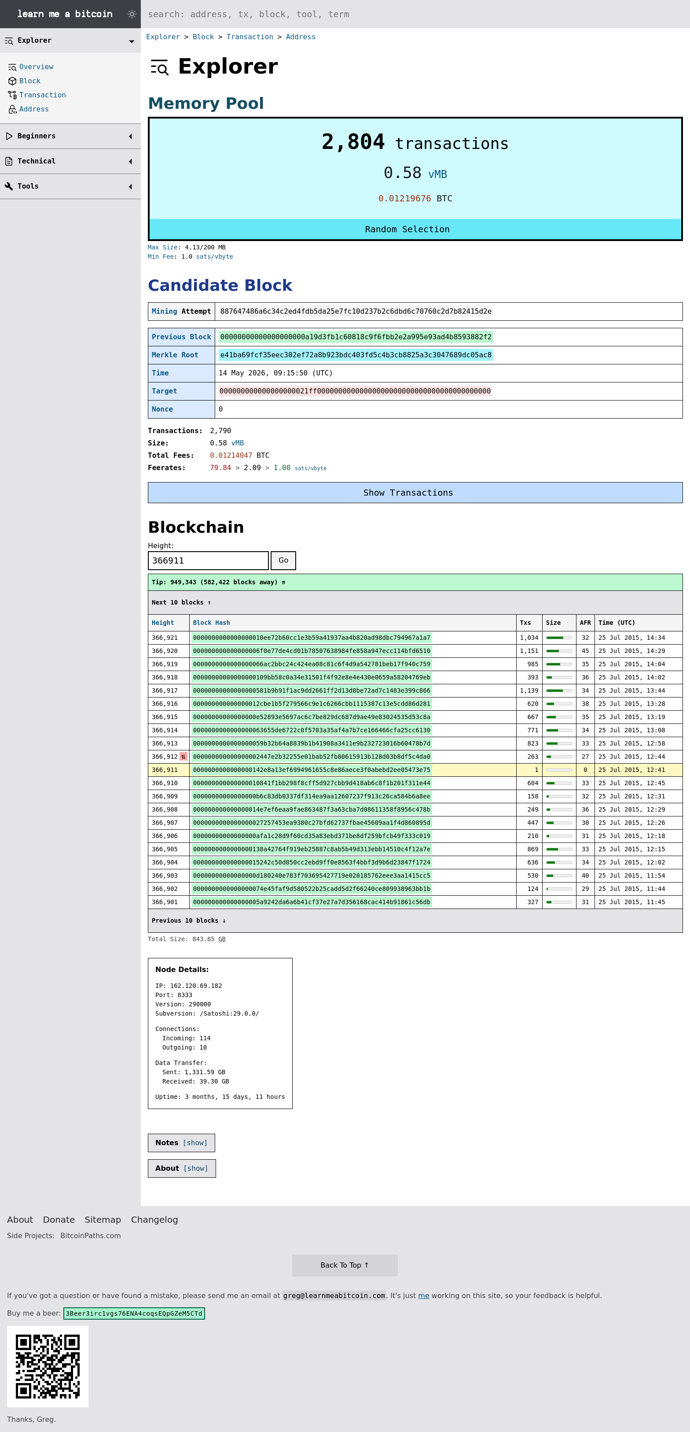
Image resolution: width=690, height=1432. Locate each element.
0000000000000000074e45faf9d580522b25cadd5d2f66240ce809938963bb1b (311, 888)
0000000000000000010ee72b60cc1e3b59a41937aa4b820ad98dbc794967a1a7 (311, 637)
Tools (28, 186)
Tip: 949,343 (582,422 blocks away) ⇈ (218, 582)
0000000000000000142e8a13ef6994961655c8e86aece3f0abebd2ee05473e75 (311, 769)
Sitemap (103, 1219)
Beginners (37, 136)
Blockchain (196, 527)
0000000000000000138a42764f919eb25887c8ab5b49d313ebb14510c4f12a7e (311, 849)
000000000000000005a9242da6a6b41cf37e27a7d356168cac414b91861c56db (311, 901)
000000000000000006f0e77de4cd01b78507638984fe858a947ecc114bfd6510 (311, 650)
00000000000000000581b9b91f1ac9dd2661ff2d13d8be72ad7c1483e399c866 (311, 690)
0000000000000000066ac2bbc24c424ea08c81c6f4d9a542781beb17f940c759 (311, 664)
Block (203, 37)
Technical (37, 161)
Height (163, 622)
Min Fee (161, 256)
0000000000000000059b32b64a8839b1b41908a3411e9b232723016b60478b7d (311, 743)
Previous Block (181, 337)
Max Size (162, 247)
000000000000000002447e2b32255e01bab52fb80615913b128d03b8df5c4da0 (311, 756)
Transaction (250, 37)
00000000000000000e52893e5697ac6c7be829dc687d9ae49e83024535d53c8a (311, 716)
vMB (437, 174)
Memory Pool (206, 103)
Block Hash (211, 622)
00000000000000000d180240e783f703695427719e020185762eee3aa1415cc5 (311, 875)
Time (160, 373)
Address (301, 37)
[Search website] (415, 14)
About (20, 1219)
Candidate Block (220, 285)
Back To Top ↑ (344, 1265)
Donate (59, 1219)
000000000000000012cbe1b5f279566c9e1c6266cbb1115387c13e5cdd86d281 (311, 703)
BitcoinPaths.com (90, 1236)
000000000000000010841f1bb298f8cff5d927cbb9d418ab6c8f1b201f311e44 (311, 782)
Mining (164, 311)
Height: (160, 546)
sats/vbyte (214, 256)
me (423, 1295)
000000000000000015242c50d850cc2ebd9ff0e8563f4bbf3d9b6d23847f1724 (311, 862)
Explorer (163, 37)
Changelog (154, 1219)
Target (164, 391)
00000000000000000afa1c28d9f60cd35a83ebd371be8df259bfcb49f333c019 (311, 835)
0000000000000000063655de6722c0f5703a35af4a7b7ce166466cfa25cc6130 (311, 730)
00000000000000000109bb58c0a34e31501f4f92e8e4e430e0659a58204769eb (311, 677)
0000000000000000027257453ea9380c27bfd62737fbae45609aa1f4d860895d (311, 822)
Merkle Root (175, 355)
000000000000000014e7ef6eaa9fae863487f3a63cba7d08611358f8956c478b (311, 809)
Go (283, 560)
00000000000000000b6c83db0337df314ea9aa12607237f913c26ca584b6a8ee (311, 796)
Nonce (162, 409)
